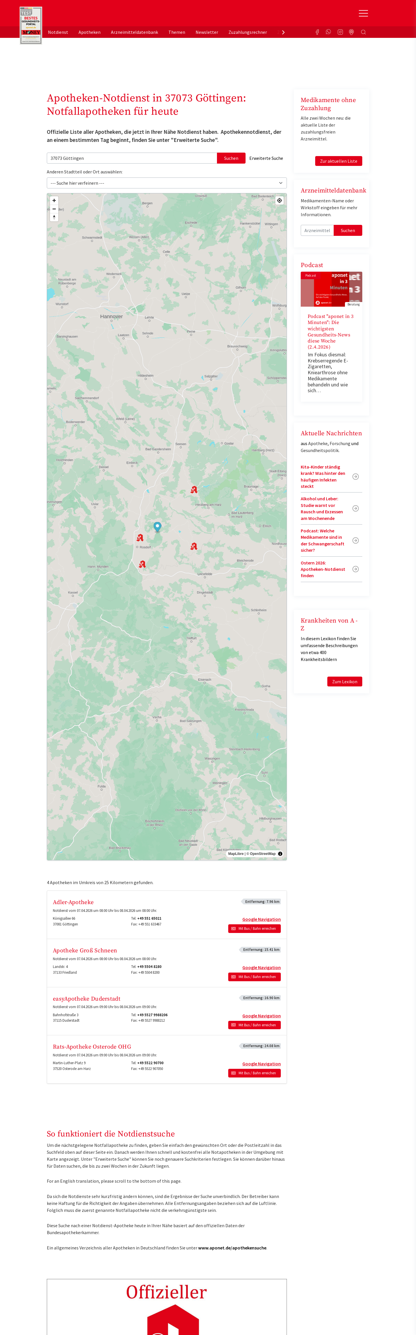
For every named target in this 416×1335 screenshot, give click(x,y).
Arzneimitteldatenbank (134, 32)
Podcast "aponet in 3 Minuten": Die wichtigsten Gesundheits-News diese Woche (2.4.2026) (331, 331)
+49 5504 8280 (149, 966)
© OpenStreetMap (261, 854)
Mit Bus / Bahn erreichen (257, 928)
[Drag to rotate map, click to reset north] (54, 217)
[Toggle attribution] (280, 853)
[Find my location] (279, 200)
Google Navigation (261, 919)
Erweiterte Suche (266, 158)
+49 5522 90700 (150, 1062)
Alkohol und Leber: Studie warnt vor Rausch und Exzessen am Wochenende (322, 508)
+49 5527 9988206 (152, 1014)
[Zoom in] (54, 200)
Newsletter (207, 32)
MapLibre (236, 854)
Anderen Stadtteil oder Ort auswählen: (84, 172)
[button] (157, 528)
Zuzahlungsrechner (248, 32)
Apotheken (90, 32)
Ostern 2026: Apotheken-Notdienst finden (323, 569)
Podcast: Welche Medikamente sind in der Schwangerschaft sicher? (322, 540)
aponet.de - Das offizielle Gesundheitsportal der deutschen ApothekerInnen (85, 15)
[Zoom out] (54, 209)
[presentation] (283, 32)
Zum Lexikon (344, 681)
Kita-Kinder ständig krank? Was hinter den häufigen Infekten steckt (323, 476)
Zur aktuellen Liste (338, 161)
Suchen (231, 158)
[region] (167, 526)
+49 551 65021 (149, 918)
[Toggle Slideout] (363, 13)
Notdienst (58, 32)
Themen (176, 32)
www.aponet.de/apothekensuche (232, 1248)
